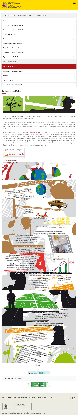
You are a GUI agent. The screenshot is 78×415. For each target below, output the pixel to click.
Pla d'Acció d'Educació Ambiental (13, 25)
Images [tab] (39, 365)
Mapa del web (23, 397)
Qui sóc (5, 21)
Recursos (5, 39)
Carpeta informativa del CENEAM (13, 30)
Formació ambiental (9, 34)
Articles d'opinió (8, 80)
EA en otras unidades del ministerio (13, 85)
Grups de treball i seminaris (11, 48)
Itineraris (5, 76)
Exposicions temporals (10, 61)
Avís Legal (48, 397)
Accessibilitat (11, 397)
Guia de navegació (36, 397)
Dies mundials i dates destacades (13, 71)
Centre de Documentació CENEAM (13, 52)
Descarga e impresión (14, 154)
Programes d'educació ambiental (13, 43)
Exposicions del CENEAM (25, 15)
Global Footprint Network (32, 132)
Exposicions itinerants (41, 15)
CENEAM (12, 15)
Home (6, 15)
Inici (3, 397)
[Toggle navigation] (74, 4)
